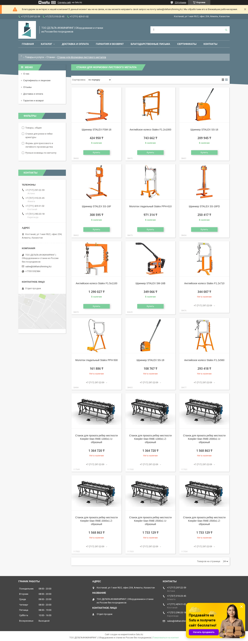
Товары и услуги (34, 57)
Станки (50, 57)
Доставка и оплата (75, 44)
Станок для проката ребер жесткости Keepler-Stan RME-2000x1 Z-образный (96, 521)
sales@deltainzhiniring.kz (38, 266)
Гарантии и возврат (33, 100)
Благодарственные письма (150, 44)
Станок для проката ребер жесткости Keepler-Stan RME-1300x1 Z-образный (150, 439)
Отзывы (27, 87)
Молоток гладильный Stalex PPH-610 (150, 206)
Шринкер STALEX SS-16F (96, 206)
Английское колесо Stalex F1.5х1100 (96, 283)
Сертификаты (186, 44)
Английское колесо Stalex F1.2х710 (204, 283)
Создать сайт (64, 2)
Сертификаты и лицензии (36, 80)
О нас (26, 73)
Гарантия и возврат (110, 44)
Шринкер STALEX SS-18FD (204, 206)
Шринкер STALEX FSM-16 (96, 129)
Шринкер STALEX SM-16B (150, 283)
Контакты (210, 44)
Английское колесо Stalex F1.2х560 (204, 360)
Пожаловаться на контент (166, 637)
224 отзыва (180, 2)
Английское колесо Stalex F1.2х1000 (150, 129)
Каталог (46, 44)
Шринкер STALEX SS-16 (204, 129)
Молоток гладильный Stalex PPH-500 (96, 360)
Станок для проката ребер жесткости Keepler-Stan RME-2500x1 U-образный (150, 521)
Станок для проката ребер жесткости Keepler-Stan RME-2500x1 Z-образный (204, 521)
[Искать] (226, 29)
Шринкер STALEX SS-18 (150, 360)
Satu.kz (139, 634)
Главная (28, 44)
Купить (96, 152)
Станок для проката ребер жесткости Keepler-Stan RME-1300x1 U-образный (96, 439)
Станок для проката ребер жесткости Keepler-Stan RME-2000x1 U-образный (204, 439)
